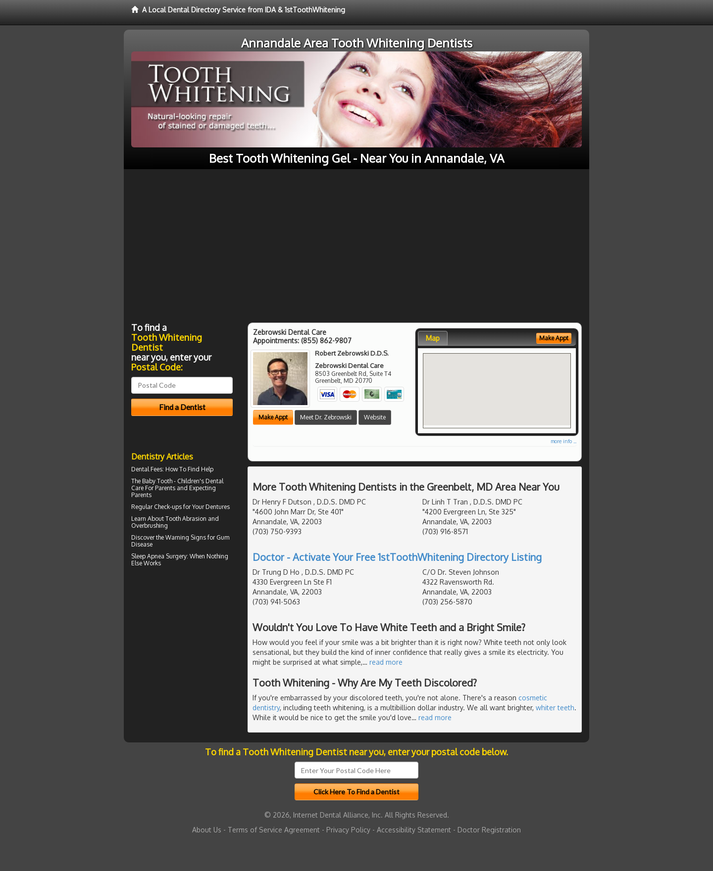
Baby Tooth (157, 481)
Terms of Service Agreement (274, 829)
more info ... (563, 441)
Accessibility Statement (414, 829)
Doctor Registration (489, 829)
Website (375, 417)
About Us (206, 829)
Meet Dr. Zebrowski (326, 417)
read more (386, 662)
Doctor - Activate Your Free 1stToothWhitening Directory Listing (397, 556)
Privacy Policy (348, 829)
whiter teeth (555, 707)
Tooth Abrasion (185, 518)
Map (433, 338)
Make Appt (273, 417)
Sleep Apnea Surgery (159, 556)
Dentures (217, 506)
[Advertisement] (356, 243)
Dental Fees (146, 469)
